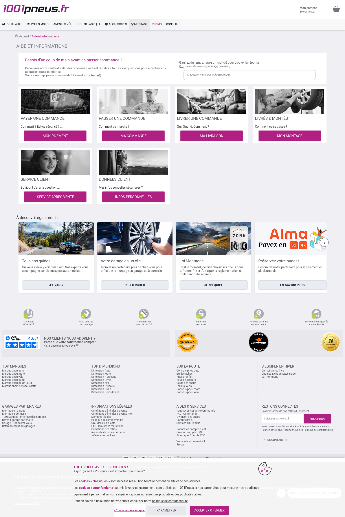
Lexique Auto (184, 386)
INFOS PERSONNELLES (133, 197)
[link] (12, 24)
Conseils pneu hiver (273, 370)
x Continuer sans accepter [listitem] (129, 510)
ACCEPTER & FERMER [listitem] (209, 510)
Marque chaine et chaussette (19, 386)
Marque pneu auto (13, 370)
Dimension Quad (101, 389)
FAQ (98, 75)
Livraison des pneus (188, 416)
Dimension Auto (100, 370)
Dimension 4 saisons (103, 376)
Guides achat (184, 373)
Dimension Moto (101, 373)
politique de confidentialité (170, 501)
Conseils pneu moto (188, 389)
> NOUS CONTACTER (274, 440)
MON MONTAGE (289, 136)
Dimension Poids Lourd (105, 392)
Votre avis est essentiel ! (190, 441)
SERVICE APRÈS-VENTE (55, 197)
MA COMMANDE (134, 136)
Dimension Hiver (101, 379)
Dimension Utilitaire (103, 386)
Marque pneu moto (13, 373)
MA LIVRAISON (211, 136)
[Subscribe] (317, 418)
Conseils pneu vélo (187, 392)
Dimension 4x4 (100, 383)
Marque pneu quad (13, 379)
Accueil (24, 36)
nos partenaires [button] (208, 487)
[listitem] (56, 257)
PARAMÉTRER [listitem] (166, 510)
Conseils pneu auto (187, 370)
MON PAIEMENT (55, 136)
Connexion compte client (191, 429)
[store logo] (37, 9)
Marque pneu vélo (12, 376)
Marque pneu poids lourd (17, 383)
